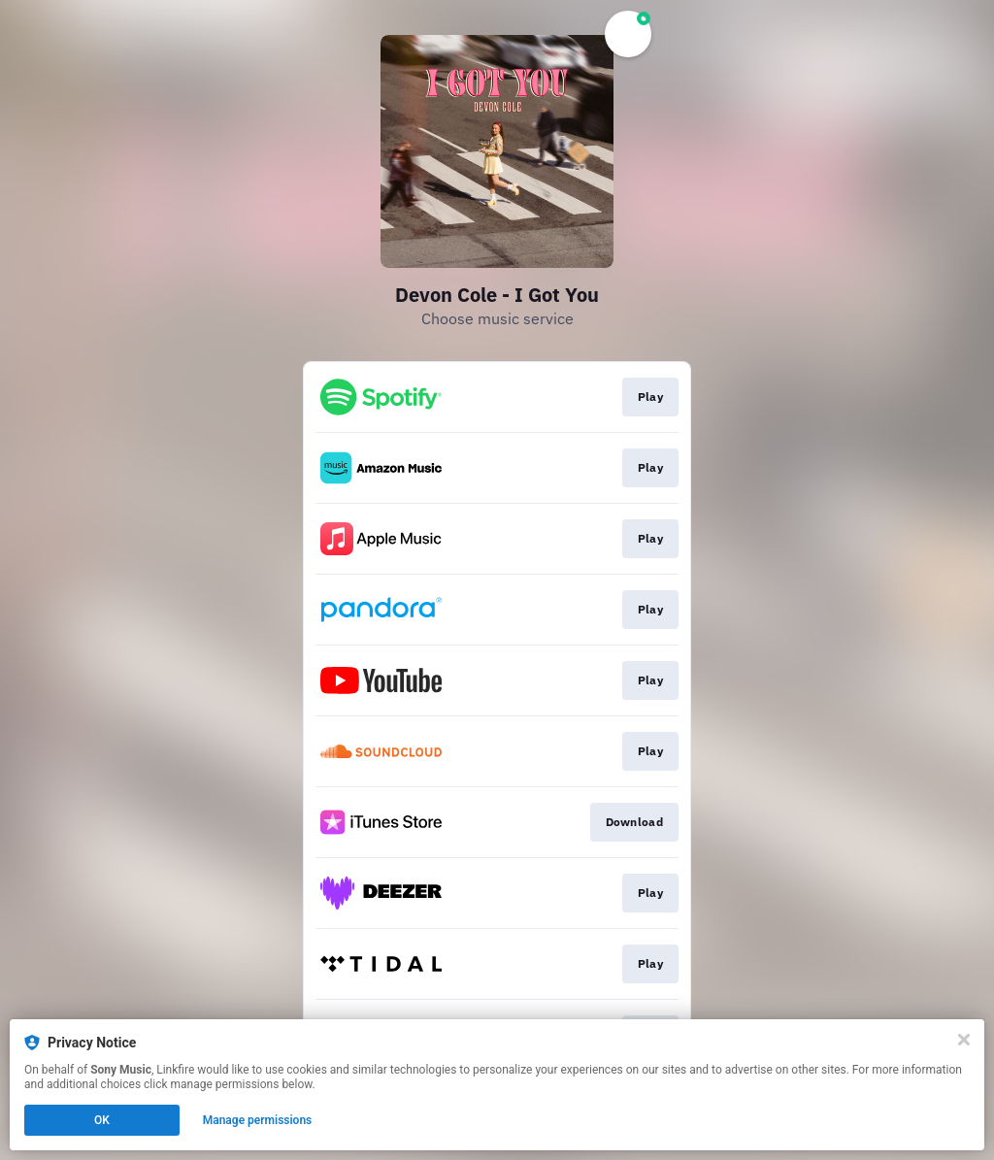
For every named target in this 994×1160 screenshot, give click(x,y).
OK (102, 1120)
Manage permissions (258, 1120)
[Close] (963, 1039)
